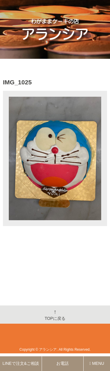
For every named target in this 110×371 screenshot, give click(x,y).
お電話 (62, 363)
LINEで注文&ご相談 (21, 363)
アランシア (48, 349)
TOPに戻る (55, 314)
